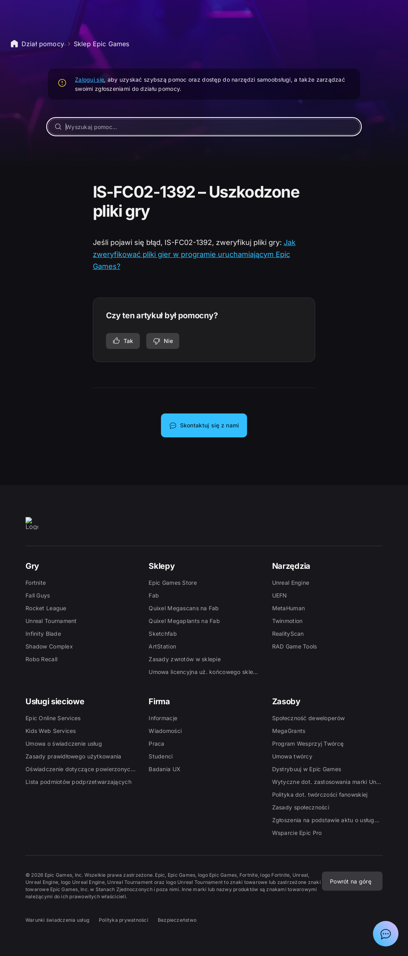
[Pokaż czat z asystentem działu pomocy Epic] (385, 933)
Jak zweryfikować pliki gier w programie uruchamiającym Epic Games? (194, 254)
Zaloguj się (89, 79)
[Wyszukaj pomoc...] (204, 127)
